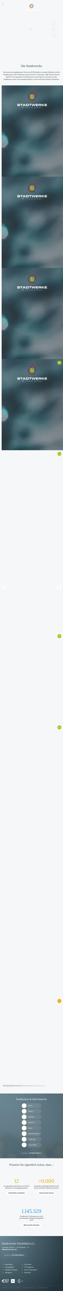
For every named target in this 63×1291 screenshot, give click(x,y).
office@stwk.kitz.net (9, 1249)
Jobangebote (8, 1267)
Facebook (26, 1272)
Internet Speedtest (29, 1270)
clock (54, 29)
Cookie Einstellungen (42, 1288)
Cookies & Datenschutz (28, 1288)
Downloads (7, 1264)
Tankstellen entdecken (16, 1193)
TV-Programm (27, 1267)
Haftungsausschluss (15, 1288)
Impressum (5, 1288)
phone (54, 23)
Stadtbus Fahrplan (10, 1270)
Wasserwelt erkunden (31, 1225)
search (54, 35)
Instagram (7, 1272)
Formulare (26, 1264)
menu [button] (3, 4)
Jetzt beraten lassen (46, 1193)
